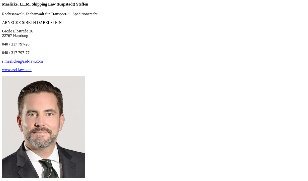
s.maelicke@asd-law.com (22, 61)
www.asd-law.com (17, 70)
